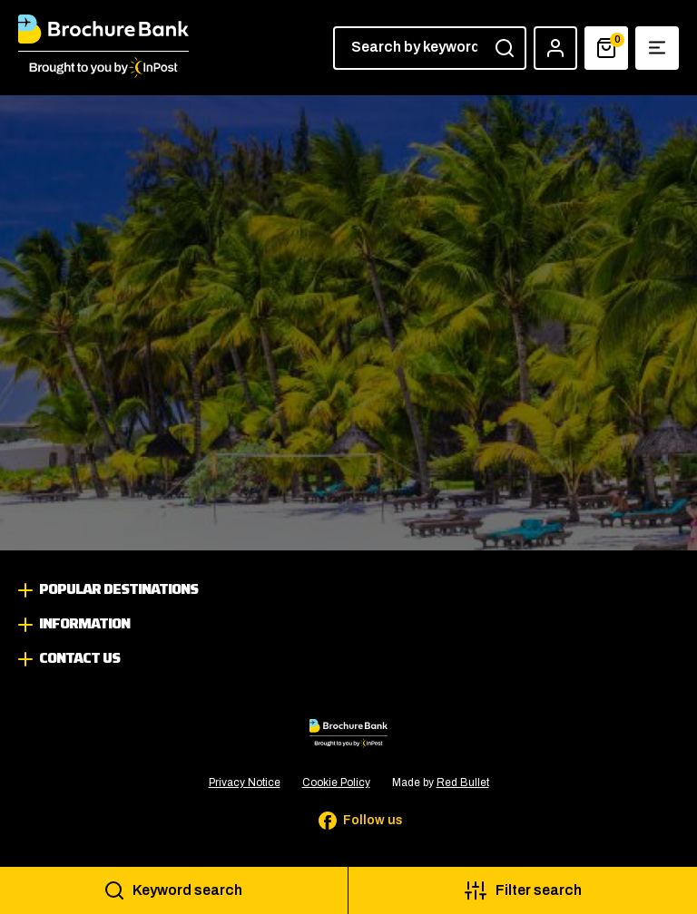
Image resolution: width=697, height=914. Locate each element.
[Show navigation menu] (657, 48)
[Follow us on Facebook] (348, 821)
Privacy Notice (244, 782)
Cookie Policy (336, 782)
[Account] (555, 48)
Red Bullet (463, 782)
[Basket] (606, 48)
